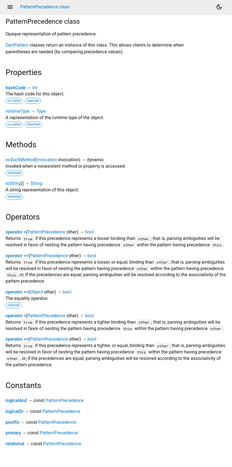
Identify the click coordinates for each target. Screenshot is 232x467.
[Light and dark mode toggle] (219, 7)
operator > (16, 315)
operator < (16, 232)
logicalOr (14, 411)
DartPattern (17, 45)
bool (89, 232)
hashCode (16, 87)
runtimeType (18, 111)
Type (41, 111)
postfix (12, 422)
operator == (17, 292)
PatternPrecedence (46, 232)
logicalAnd (16, 400)
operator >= (17, 339)
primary (13, 432)
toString (13, 183)
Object (36, 292)
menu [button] (10, 7)
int (34, 87)
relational (15, 443)
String (36, 183)
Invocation (46, 159)
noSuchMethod (20, 159)
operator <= (17, 255)
